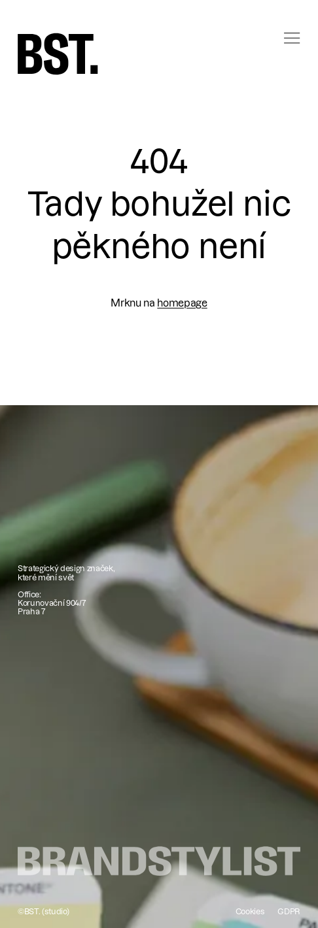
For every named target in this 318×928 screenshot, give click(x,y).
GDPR (288, 911)
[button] (286, 49)
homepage (182, 302)
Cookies (250, 911)
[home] (58, 54)
